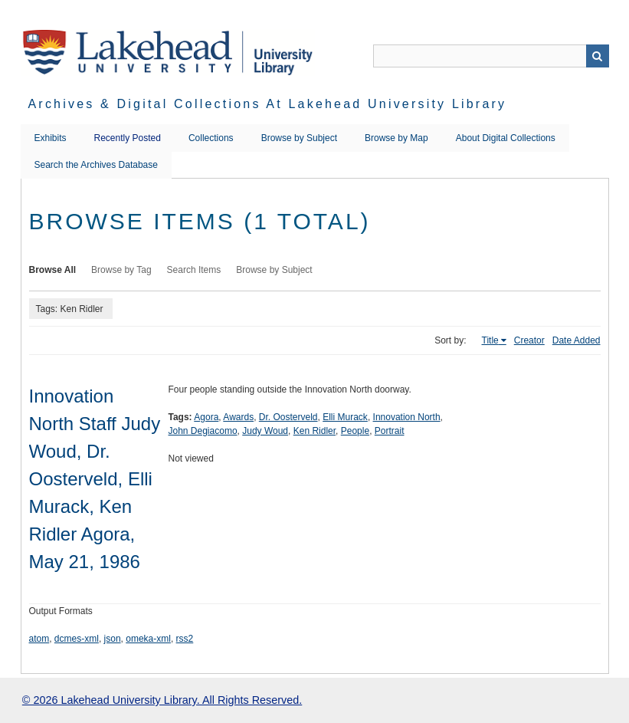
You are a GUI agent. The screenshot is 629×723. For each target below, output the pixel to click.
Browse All (53, 270)
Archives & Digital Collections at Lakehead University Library (267, 103)
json (112, 638)
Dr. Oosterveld (288, 417)
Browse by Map (396, 138)
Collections (211, 138)
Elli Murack (345, 417)
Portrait (390, 431)
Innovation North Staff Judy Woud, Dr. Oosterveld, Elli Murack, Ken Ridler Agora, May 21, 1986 (95, 479)
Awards (238, 417)
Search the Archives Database (96, 164)
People (355, 431)
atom (39, 638)
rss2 (185, 638)
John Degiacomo (203, 431)
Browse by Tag (121, 270)
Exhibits (50, 138)
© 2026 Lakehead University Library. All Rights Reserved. (162, 700)
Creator (529, 340)
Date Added (576, 340)
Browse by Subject (299, 138)
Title (490, 340)
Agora (206, 417)
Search (597, 55)
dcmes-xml (76, 638)
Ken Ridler (314, 431)
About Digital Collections (505, 138)
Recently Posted (127, 138)
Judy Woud (265, 431)
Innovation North (407, 417)
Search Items (194, 270)
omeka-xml (148, 638)
